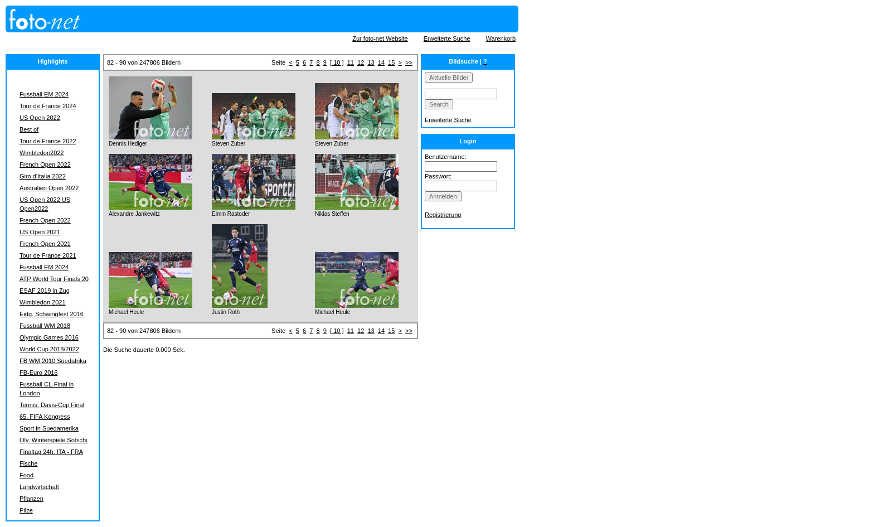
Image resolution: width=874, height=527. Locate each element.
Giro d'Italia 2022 (43, 176)
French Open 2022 (45, 164)
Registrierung (443, 214)
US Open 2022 (40, 117)
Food (26, 475)
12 (360, 62)
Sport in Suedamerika (49, 428)
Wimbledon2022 (42, 152)
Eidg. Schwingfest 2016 (52, 314)
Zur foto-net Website (379, 38)
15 (391, 62)
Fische (28, 463)
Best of (29, 129)
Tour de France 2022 (48, 141)
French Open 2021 (45, 243)
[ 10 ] (336, 62)
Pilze (26, 510)
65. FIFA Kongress (45, 416)
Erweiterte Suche (447, 38)
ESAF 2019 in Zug (45, 290)
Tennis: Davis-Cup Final (52, 405)
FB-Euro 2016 (38, 372)
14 (381, 62)
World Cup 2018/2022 (49, 349)
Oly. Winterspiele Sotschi (53, 440)
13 (370, 62)
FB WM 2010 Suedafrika (53, 360)
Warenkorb (501, 38)
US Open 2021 (40, 232)
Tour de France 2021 (48, 255)
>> (408, 62)
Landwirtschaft (39, 487)
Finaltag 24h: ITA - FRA (51, 451)
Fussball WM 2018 (45, 325)
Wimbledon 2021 (43, 302)
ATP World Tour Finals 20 (54, 278)
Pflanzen (31, 498)
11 (350, 62)
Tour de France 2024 (48, 106)
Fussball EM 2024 (44, 94)
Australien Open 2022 (49, 188)
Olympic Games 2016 (49, 337)
